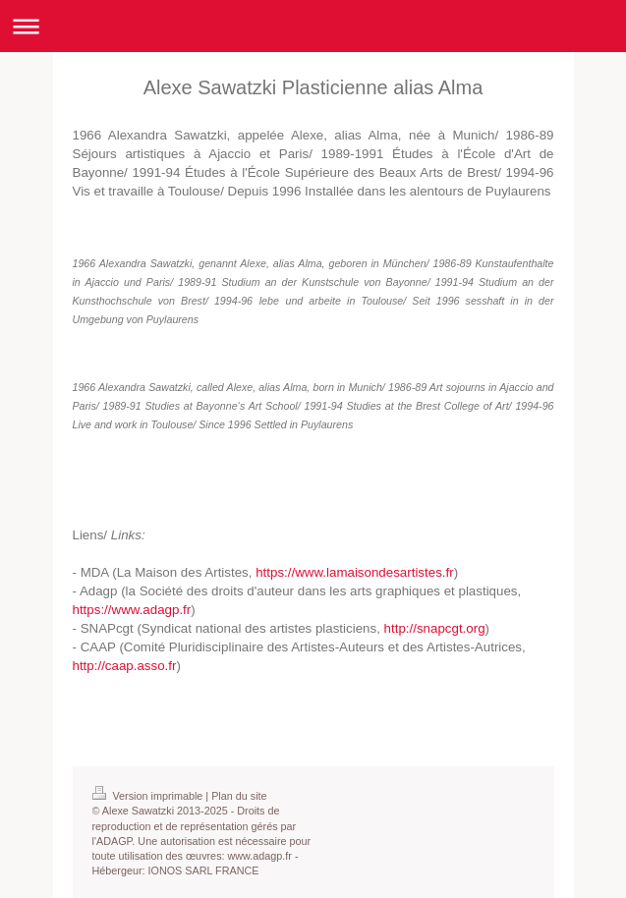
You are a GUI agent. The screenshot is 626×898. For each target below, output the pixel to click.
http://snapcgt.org (434, 628)
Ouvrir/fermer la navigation (313, 26)
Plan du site (238, 796)
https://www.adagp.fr (132, 609)
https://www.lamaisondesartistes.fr (354, 572)
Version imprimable (149, 796)
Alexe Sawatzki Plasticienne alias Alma (313, 87)
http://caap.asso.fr (125, 665)
